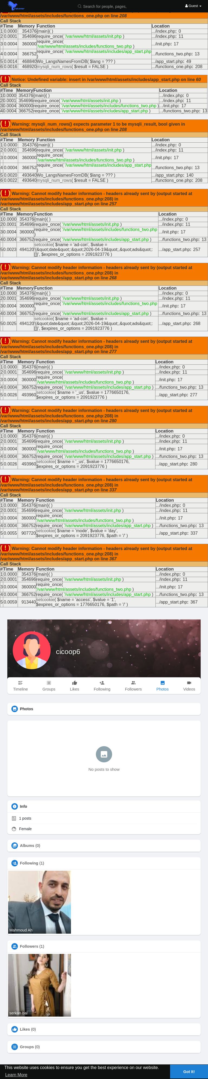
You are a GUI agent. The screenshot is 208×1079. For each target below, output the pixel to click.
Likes (25, 1029)
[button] (103, 6)
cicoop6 (68, 652)
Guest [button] (193, 6)
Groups (27, 1047)
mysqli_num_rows (54, 66)
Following (29, 863)
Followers (29, 946)
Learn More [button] (16, 1075)
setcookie (43, 244)
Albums (27, 845)
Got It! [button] (189, 1072)
